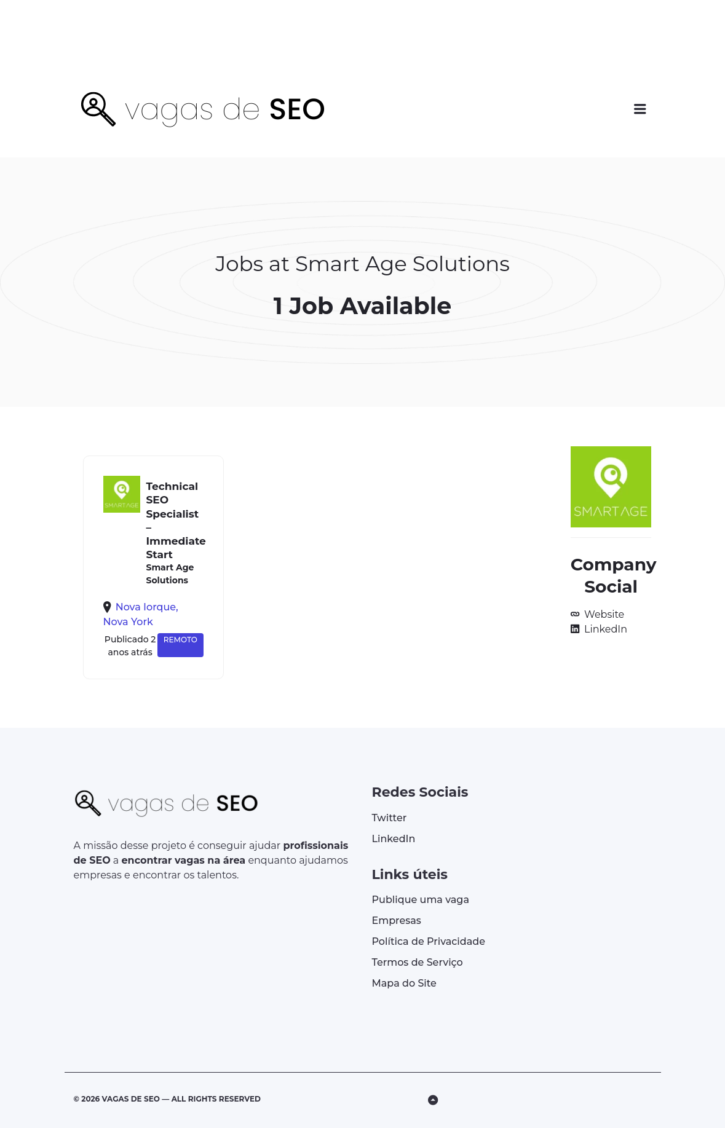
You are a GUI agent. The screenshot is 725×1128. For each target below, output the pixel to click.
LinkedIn (604, 629)
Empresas (396, 920)
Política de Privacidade (429, 941)
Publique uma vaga (420, 899)
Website (603, 614)
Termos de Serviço (417, 962)
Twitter (389, 818)
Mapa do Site (404, 983)
